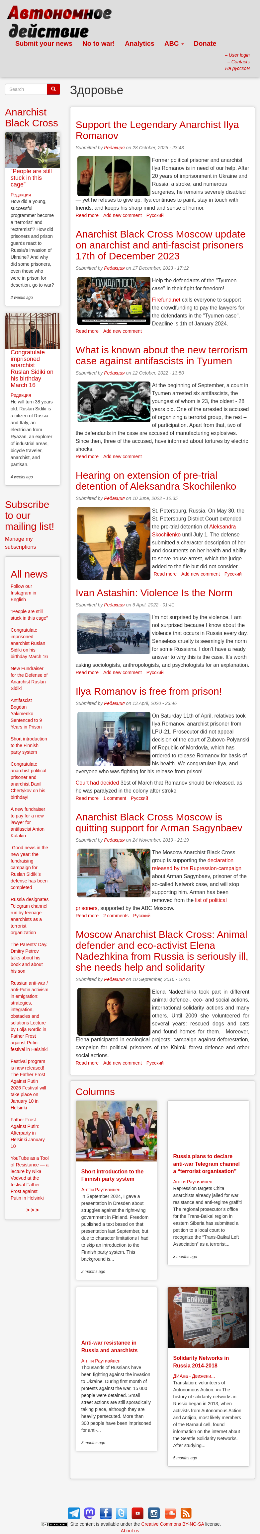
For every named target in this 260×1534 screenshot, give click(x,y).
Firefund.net (166, 300)
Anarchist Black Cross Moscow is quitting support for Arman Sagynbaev (159, 822)
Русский (155, 215)
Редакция (114, 147)
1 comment (114, 798)
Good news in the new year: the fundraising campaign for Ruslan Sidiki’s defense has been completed (29, 867)
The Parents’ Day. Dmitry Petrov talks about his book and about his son (29, 958)
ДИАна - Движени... (194, 1376)
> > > (32, 1210)
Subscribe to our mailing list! (29, 515)
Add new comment (122, 215)
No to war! (98, 43)
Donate (205, 43)
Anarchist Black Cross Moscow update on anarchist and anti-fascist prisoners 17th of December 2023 (161, 245)
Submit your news (43, 43)
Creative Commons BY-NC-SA (172, 1524)
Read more (87, 215)
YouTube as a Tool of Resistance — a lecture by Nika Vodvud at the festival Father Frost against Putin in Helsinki (30, 1178)
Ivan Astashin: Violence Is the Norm (154, 592)
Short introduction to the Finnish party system (29, 745)
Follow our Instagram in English (23, 593)
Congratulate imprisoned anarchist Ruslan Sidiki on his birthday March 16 (32, 368)
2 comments (116, 915)
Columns (95, 1091)
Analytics (139, 43)
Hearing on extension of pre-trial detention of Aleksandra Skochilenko (156, 481)
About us (130, 1530)
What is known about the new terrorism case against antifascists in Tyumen (162, 355)
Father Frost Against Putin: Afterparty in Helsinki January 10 (28, 1133)
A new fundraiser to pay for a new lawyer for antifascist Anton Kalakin (28, 822)
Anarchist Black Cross (31, 117)
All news (29, 574)
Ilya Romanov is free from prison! (149, 691)
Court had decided (97, 783)
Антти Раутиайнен (101, 1189)
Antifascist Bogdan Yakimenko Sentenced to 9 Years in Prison (26, 714)
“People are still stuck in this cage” (31, 178)
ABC (174, 43)
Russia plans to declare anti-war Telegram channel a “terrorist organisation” (206, 1163)
